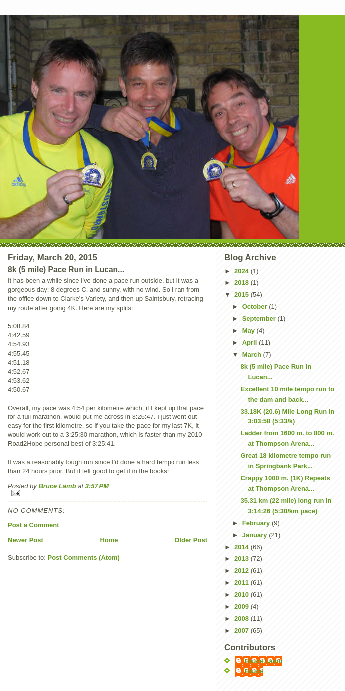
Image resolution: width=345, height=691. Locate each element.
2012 (242, 570)
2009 (242, 606)
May (249, 330)
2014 (242, 547)
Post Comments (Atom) (84, 557)
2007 (242, 630)
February (257, 523)
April (250, 342)
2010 (242, 594)
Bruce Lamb (58, 486)
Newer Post (25, 540)
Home (109, 540)
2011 (242, 582)
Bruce (254, 671)
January (255, 535)
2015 (242, 294)
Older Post (190, 540)
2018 (242, 282)
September (260, 318)
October (255, 306)
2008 (242, 618)
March (252, 354)
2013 (242, 558)
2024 (242, 271)
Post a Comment (33, 525)
